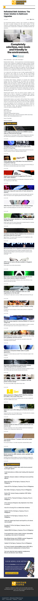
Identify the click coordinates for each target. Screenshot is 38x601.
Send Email (8, 112)
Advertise (15, 599)
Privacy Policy (9, 599)
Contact (20, 599)
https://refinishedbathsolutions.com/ (25, 105)
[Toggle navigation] (4, 7)
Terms (3, 599)
